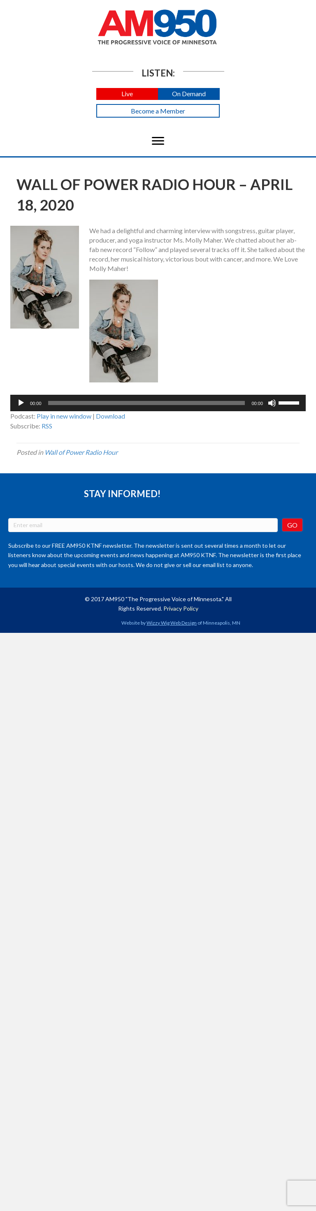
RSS (47, 426)
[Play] (21, 403)
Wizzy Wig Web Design (171, 623)
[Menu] (158, 141)
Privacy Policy (180, 608)
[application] (158, 403)
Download (110, 416)
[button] (127, 94)
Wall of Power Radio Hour (81, 452)
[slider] (146, 403)
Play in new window (64, 416)
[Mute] (272, 403)
